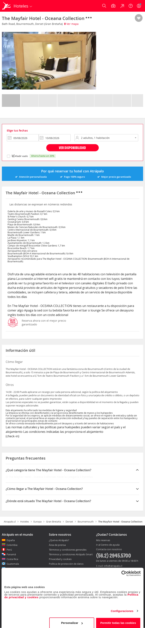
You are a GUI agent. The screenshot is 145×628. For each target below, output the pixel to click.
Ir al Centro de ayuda (108, 544)
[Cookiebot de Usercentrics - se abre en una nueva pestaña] (124, 570)
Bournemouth (86, 521)
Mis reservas (103, 540)
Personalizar (72, 619)
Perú (9, 549)
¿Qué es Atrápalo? (59, 540)
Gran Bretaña (53, 521)
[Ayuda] (130, 6)
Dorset (69, 521)
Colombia (12, 545)
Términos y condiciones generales (67, 549)
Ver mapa (71, 24)
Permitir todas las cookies (118, 619)
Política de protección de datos (66, 563)
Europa (37, 521)
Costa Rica (12, 559)
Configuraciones (122, 607)
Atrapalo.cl (10, 521)
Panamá (11, 554)
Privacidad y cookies (60, 559)
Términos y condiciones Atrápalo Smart (71, 554)
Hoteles (24, 521)
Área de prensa (57, 545)
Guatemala (13, 563)
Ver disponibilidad (72, 147)
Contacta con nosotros (109, 549)
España (11, 540)
